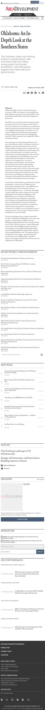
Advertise (16, 3)
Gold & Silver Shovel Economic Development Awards (15, 678)
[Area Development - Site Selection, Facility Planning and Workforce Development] (22, 9)
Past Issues (40, 479)
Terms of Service (36, 708)
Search (28, 14)
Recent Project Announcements (9, 670)
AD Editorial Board (32, 18)
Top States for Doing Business (9, 684)
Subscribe (34, 2)
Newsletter (5, 647)
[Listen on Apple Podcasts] (22, 465)
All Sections (42, 18)
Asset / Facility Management (8, 664)
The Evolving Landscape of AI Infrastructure (16, 452)
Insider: (19, 537)
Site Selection (4, 668)
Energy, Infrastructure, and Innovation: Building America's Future (20, 459)
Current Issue (6, 651)
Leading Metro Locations (7, 682)
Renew (42, 2)
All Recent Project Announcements (11, 354)
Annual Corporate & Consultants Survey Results (14, 680)
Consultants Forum (7, 3)
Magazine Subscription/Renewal (12, 644)
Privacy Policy (28, 708)
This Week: (21, 541)
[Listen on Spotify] (22, 468)
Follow (17, 14)
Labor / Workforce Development (9, 666)
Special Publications (22, 26)
